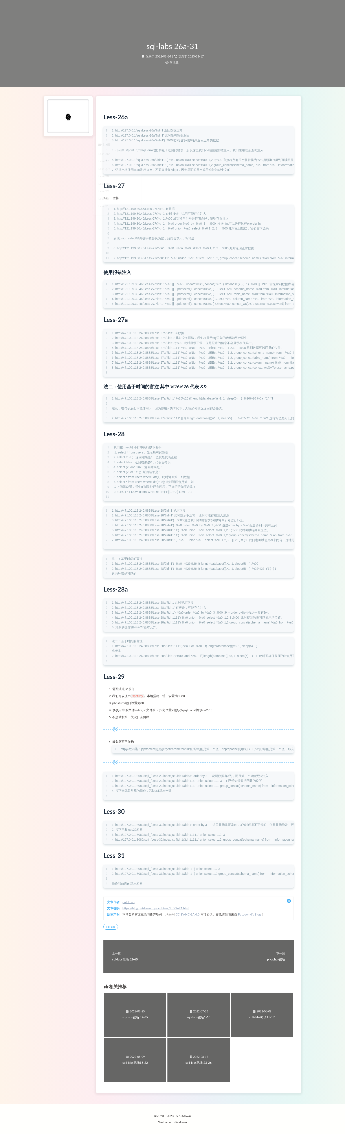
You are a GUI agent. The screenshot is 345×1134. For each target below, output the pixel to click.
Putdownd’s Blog (265, 916)
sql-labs (126, 928)
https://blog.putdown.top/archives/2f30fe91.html (171, 910)
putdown (144, 903)
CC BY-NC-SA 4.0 (204, 916)
